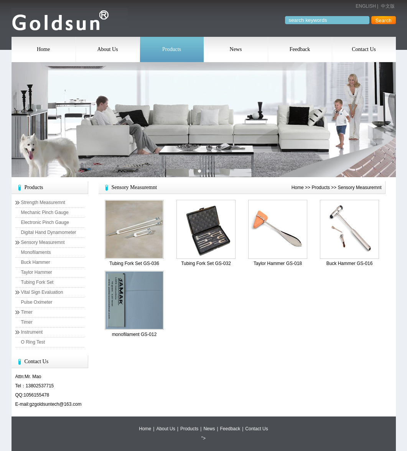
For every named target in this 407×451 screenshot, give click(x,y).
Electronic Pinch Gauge (45, 222)
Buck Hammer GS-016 (349, 263)
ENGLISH (366, 6)
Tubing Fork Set (37, 282)
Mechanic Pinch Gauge (45, 212)
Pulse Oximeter (37, 302)
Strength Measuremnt (43, 202)
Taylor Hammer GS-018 (278, 263)
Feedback (300, 49)
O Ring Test (33, 342)
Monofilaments (36, 252)
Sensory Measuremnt (43, 242)
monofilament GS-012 (134, 334)
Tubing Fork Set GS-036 (134, 263)
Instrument (32, 332)
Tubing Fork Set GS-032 (206, 263)
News (236, 49)
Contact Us (364, 49)
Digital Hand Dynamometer (48, 232)
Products (171, 49)
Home (43, 49)
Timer (27, 312)
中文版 (388, 6)
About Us (107, 49)
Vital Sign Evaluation (42, 292)
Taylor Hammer (36, 272)
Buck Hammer (35, 262)
